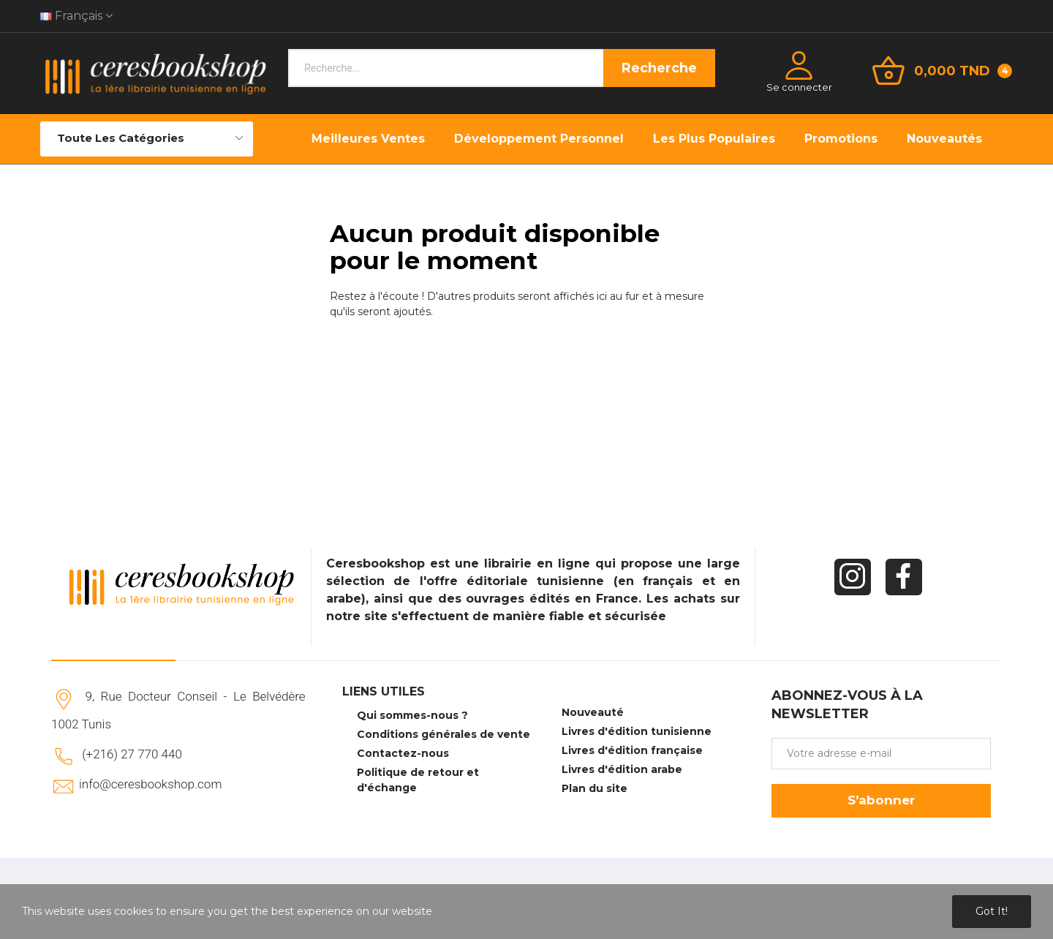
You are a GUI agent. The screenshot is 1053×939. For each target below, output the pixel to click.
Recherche (659, 68)
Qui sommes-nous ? (412, 715)
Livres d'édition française (632, 750)
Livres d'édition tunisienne (637, 731)
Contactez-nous (403, 753)
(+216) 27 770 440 (132, 754)
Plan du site (594, 788)
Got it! (991, 911)
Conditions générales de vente (443, 734)
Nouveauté (593, 712)
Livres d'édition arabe (622, 769)
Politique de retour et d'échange (418, 780)
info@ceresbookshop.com (150, 784)
